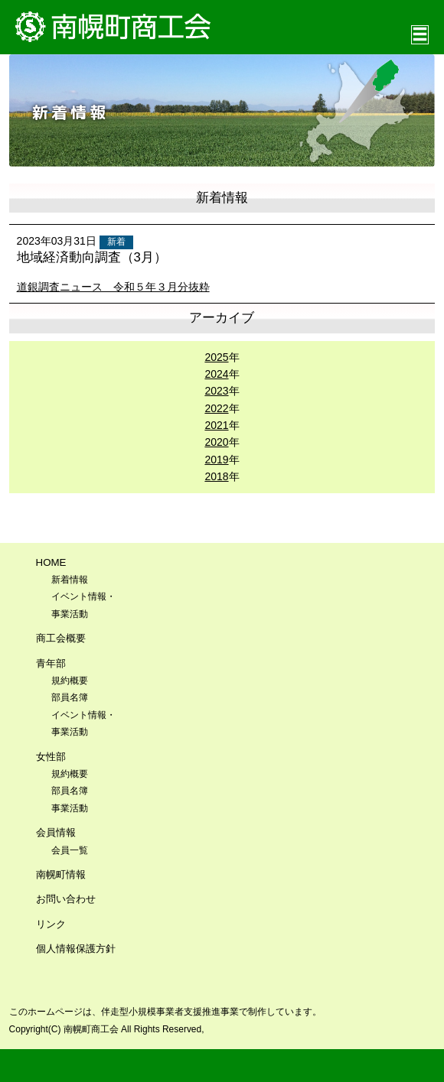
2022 (216, 408)
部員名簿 (69, 697)
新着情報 (69, 579)
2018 (216, 476)
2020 (216, 442)
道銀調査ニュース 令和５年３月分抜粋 (113, 287)
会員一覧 (69, 850)
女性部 (51, 756)
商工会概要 (61, 638)
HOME (51, 562)
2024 (216, 374)
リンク (51, 924)
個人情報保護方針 (76, 948)
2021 (216, 425)
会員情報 (56, 832)
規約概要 (69, 680)
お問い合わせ (66, 899)
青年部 (51, 663)
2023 (216, 391)
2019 (216, 459)
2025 (216, 357)
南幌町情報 (61, 874)
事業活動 (69, 808)
